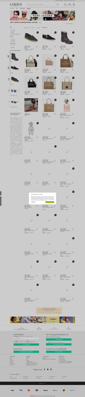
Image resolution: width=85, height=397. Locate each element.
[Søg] (57, 4)
